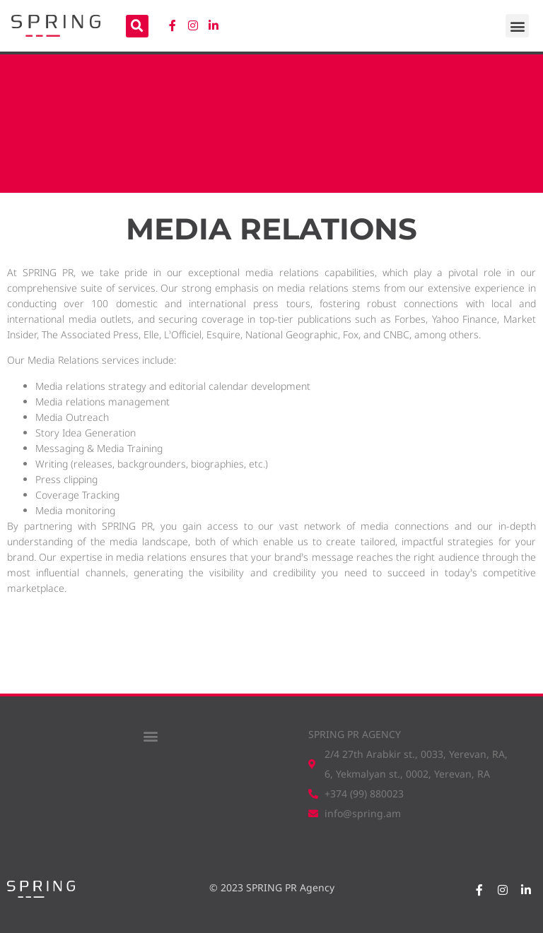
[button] (517, 25)
